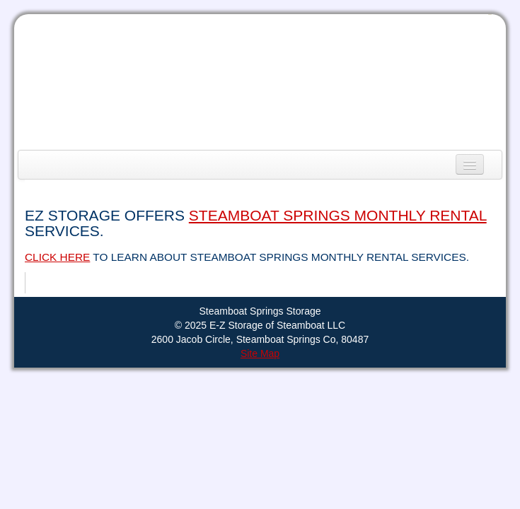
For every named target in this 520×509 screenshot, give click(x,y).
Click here (57, 257)
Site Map (260, 353)
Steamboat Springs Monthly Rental (338, 215)
